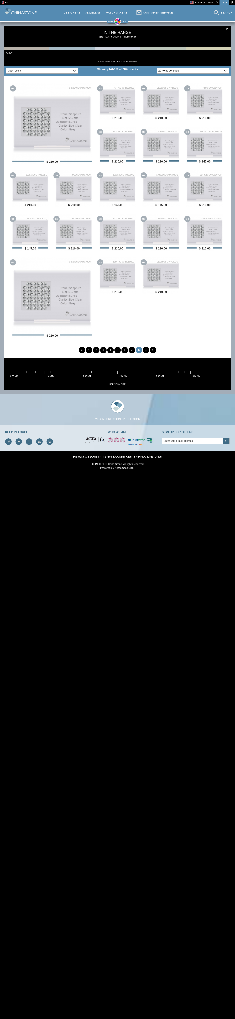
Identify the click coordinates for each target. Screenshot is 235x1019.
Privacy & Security (87, 456)
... (146, 350)
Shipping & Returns (148, 456)
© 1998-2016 (99, 464)
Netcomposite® (124, 468)
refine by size (117, 383)
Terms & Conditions (117, 456)
